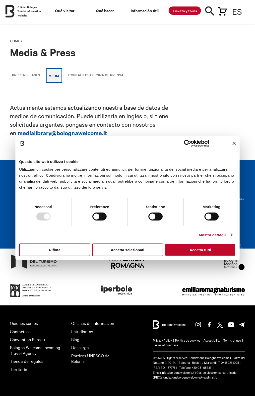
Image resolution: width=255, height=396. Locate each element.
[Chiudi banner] (234, 143)
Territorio (18, 369)
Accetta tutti (200, 250)
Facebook (209, 325)
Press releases (26, 74)
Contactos (19, 331)
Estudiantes (82, 331)
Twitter (220, 325)
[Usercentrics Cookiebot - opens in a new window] (187, 143)
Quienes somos (24, 323)
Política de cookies (187, 340)
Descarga (80, 347)
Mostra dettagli (212, 235)
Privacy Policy (162, 340)
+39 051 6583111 (202, 367)
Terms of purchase (165, 345)
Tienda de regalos (26, 361)
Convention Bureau (27, 339)
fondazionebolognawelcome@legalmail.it (189, 377)
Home (15, 40)
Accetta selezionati (127, 250)
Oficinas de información (92, 323)
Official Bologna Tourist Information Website (29, 11)
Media (54, 75)
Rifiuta (55, 250)
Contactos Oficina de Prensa (96, 74)
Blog (75, 339)
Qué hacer (105, 10)
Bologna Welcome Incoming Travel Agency (35, 350)
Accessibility (211, 340)
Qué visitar (64, 10)
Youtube (231, 325)
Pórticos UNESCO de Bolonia (90, 358)
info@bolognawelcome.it (177, 372)
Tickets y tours (185, 10)
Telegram (242, 325)
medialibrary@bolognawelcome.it (62, 133)
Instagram (198, 325)
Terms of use (232, 340)
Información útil (145, 10)
